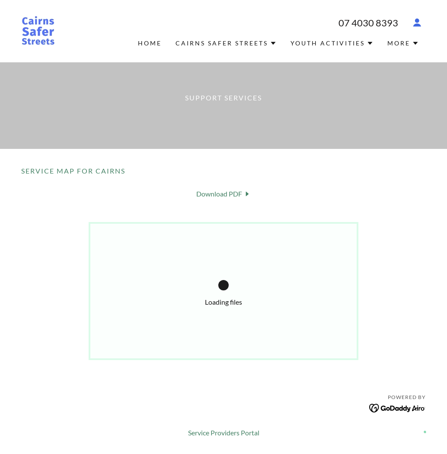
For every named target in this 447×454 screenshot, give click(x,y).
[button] (417, 22)
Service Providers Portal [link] (223, 432)
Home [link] (150, 43)
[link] (38, 30)
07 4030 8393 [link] (368, 23)
